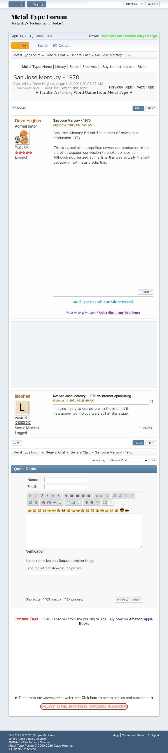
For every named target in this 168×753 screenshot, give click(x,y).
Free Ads (89, 66)
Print (151, 108)
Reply (138, 108)
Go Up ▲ (153, 735)
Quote (145, 292)
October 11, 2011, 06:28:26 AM (73, 400)
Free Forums (30, 742)
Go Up (16, 442)
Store (142, 66)
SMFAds (13, 742)
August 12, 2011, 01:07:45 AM (72, 125)
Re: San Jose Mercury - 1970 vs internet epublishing (92, 396)
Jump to (97, 460)
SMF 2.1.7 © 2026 (19, 735)
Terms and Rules (133, 735)
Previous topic (121, 87)
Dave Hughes (28, 120)
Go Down (18, 108)
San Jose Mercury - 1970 (72, 120)
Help (116, 735)
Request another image (76, 561)
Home (47, 66)
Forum (74, 66)
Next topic (145, 87)
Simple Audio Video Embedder (27, 738)
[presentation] (59, 585)
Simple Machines (44, 735)
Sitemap (45, 742)
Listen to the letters (41, 561)
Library (60, 66)
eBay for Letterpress (117, 66)
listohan (22, 396)
